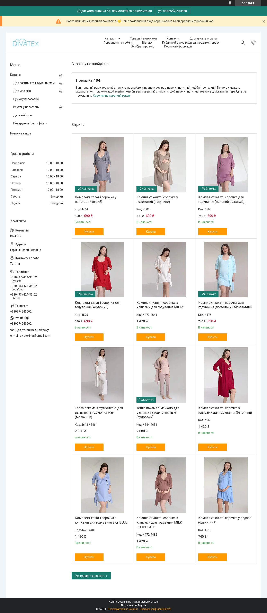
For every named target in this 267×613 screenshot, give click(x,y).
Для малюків (22, 91)
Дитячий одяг (22, 115)
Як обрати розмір (142, 46)
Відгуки (147, 42)
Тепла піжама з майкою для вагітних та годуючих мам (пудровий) (157, 412)
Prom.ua (153, 601)
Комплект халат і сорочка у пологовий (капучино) (157, 199)
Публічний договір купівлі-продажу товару (191, 42)
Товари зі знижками (143, 38)
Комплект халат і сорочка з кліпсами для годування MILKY (160, 305)
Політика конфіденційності (155, 609)
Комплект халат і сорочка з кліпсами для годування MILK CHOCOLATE (159, 522)
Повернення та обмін (118, 42)
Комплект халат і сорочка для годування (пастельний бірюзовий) (225, 305)
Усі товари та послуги (89, 575)
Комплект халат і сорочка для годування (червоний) (97, 305)
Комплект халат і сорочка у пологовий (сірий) (95, 199)
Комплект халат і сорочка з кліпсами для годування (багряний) (225, 410)
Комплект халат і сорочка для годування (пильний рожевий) (221, 199)
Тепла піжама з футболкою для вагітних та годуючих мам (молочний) (99, 412)
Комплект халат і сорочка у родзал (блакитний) (224, 520)
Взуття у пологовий (26, 107)
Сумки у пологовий (26, 99)
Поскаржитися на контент (123, 609)
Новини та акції (20, 133)
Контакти (173, 38)
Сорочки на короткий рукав (111, 95)
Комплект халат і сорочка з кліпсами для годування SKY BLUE (101, 520)
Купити (89, 231)
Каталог (110, 38)
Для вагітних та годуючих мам (34, 83)
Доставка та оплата (203, 38)
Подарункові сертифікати (30, 123)
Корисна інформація (178, 46)
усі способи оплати (172, 11)
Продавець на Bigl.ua (133, 605)
